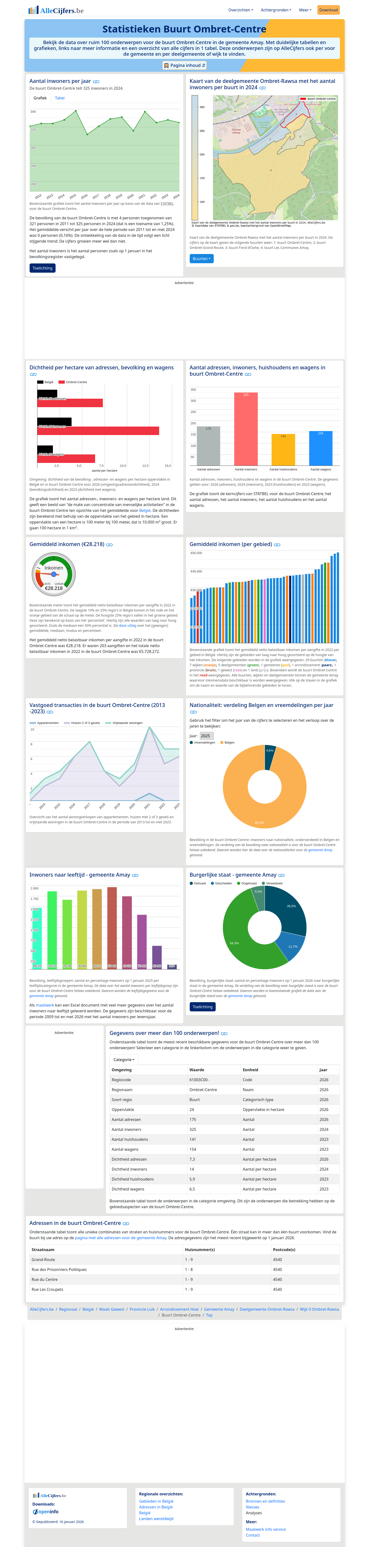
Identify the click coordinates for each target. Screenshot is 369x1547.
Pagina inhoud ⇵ (184, 65)
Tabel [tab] (60, 98)
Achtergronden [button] (275, 10)
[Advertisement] (184, 323)
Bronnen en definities (265, 1501)
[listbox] (207, 736)
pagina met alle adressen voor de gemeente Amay (120, 1237)
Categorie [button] (122, 1059)
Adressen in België (156, 1507)
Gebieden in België (156, 1501)
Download (328, 10)
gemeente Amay (320, 850)
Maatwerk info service (266, 1529)
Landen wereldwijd (156, 1518)
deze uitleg (127, 625)
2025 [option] (205, 735)
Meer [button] (304, 10)
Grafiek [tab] (40, 98)
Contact (253, 1535)
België (145, 510)
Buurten (200, 258)
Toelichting (43, 268)
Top (209, 1315)
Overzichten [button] (239, 10)
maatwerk (45, 1005)
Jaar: (194, 735)
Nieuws (252, 1507)
